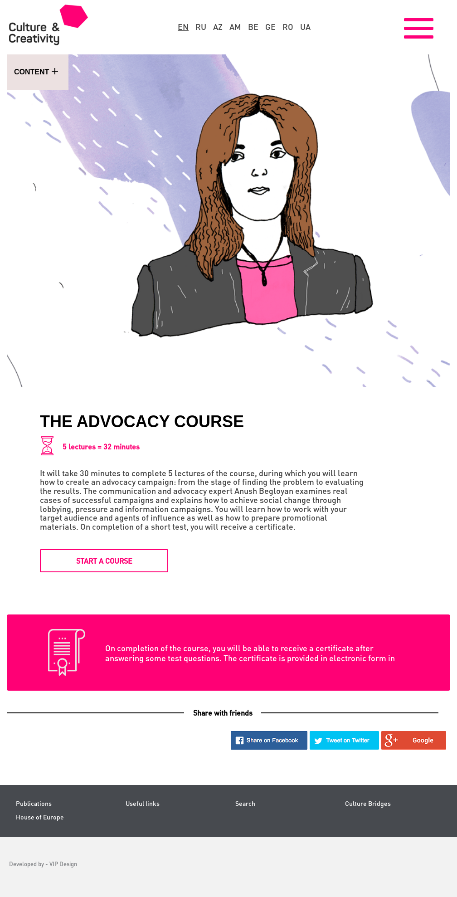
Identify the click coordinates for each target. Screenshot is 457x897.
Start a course (104, 561)
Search (245, 803)
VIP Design (63, 864)
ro (287, 26)
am (235, 26)
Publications (34, 803)
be (253, 26)
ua (305, 26)
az (218, 26)
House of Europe (40, 817)
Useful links (143, 803)
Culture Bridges (368, 803)
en (183, 26)
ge (270, 26)
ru (200, 26)
